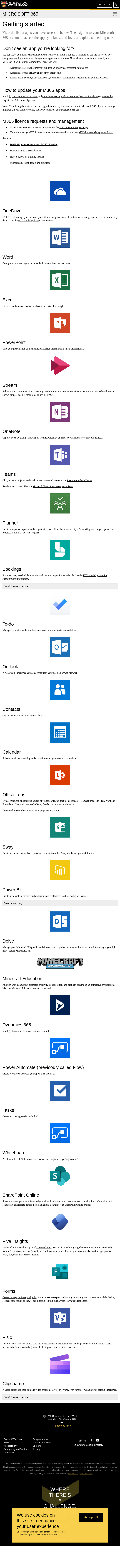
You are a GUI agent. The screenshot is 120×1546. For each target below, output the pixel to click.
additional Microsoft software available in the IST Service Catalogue (51, 54)
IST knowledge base (28, 220)
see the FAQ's (47, 395)
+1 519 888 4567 (62, 1425)
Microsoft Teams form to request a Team (53, 486)
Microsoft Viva (44, 1247)
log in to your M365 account (23, 96)
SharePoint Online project (77, 1204)
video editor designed (15, 1389)
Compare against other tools (22, 395)
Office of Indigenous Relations (80, 1473)
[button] (104, 4)
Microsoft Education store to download (31, 988)
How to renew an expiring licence (27, 156)
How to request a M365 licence (25, 150)
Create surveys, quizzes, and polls (19, 1297)
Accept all (91, 1517)
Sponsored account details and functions (30, 162)
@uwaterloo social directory (88, 1445)
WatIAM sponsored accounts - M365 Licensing (34, 144)
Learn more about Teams (79, 480)
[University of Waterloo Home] (14, 4)
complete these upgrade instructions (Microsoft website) (70, 96)
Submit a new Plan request (25, 532)
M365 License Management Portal (96, 132)
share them (67, 217)
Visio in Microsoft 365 (13, 1343)
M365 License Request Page (73, 127)
